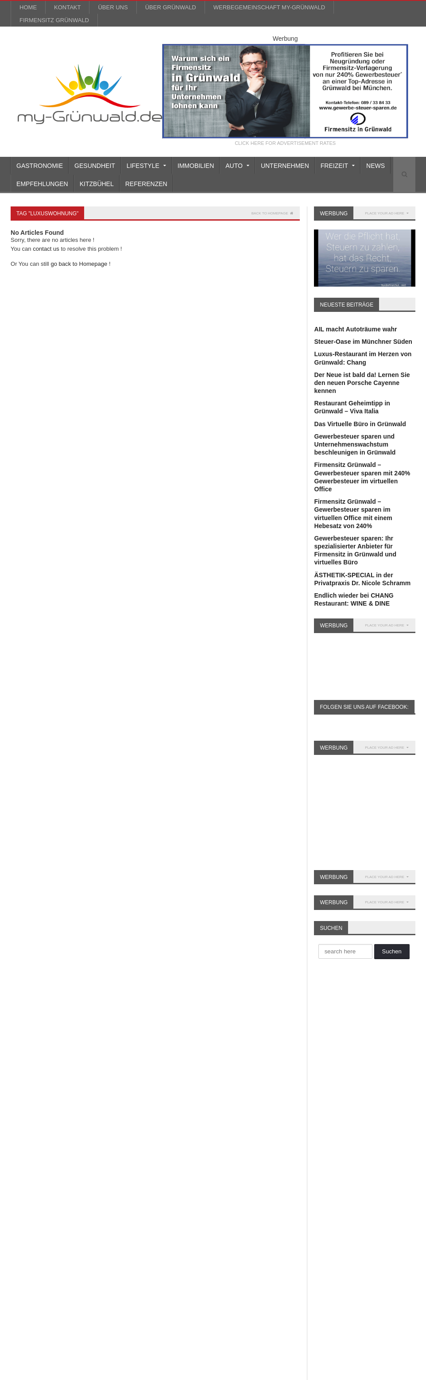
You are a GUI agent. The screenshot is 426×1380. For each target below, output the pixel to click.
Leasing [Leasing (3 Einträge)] (55, 1177)
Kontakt (67, 7)
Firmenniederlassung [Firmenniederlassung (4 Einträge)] (40, 1108)
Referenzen (146, 183)
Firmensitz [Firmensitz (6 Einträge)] (92, 1108)
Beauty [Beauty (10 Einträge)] (80, 1040)
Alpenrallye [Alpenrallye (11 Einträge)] (69, 1026)
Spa (155, 1194)
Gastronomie (39, 165)
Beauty (160, 1049)
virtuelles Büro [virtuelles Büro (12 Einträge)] (32, 1246)
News (375, 165)
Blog (297, 1371)
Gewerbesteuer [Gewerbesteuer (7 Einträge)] (97, 1122)
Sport (158, 1202)
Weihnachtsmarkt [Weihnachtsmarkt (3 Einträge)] (84, 1246)
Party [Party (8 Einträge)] (115, 1191)
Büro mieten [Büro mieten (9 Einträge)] (29, 1067)
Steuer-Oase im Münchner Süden (362, 341)
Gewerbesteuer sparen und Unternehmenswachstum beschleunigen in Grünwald (354, 444)
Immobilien (196, 165)
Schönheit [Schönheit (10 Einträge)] (110, 1218)
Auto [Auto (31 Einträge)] (54, 1040)
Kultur (159, 1146)
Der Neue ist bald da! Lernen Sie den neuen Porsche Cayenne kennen (361, 382)
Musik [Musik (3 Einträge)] (21, 1191)
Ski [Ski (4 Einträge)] (51, 1232)
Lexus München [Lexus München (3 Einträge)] (97, 1177)
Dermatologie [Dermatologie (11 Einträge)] (31, 1081)
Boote (158, 1057)
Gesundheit (94, 165)
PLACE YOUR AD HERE (387, 213)
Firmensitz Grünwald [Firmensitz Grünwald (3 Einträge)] (40, 1122)
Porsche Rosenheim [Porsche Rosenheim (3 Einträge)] (40, 1204)
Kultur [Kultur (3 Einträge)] (56, 1163)
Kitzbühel (97, 183)
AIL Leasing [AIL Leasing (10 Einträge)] (29, 1026)
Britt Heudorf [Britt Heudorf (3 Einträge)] (30, 1053)
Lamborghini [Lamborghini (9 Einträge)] (91, 1163)
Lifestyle (162, 1154)
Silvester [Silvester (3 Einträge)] (25, 1232)
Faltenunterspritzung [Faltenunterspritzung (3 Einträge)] (40, 1095)
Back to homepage (273, 213)
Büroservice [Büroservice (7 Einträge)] (71, 1067)
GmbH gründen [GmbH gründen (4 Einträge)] (103, 1136)
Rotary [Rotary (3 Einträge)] (76, 1218)
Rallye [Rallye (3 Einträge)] (22, 1218)
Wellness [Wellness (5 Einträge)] (25, 1259)
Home (28, 7)
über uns (113, 7)
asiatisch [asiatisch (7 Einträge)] (25, 1040)
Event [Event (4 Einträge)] (66, 1081)
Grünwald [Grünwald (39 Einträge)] (60, 1150)
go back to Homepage (78, 263)
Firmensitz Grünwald (54, 20)
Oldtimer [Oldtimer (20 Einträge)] (86, 1191)
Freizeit (160, 1097)
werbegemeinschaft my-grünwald (269, 7)
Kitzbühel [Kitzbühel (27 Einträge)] (95, 1150)
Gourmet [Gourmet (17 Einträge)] (25, 1150)
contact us (46, 248)
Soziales (162, 1186)
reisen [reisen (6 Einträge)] (49, 1218)
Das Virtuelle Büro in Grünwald (359, 424)
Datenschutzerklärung (391, 1371)
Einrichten (165, 1073)
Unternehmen (285, 165)
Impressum (348, 1371)
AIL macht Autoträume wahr (355, 329)
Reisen (160, 1178)
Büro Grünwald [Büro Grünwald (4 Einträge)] (77, 1053)
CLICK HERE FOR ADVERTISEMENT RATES (285, 143)
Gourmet (162, 1121)
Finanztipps (167, 1089)
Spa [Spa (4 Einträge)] (72, 1232)
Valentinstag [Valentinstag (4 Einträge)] (104, 1232)
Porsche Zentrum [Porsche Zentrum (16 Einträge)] (99, 1204)
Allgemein (164, 1025)
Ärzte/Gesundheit (175, 1033)
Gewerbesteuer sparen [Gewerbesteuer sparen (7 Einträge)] (43, 1136)
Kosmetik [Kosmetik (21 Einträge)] (25, 1163)
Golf (156, 1113)
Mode (158, 1162)
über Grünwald (170, 7)
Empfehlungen (42, 183)
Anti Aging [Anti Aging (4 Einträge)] (108, 1026)
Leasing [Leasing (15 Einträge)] (24, 1177)
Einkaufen (164, 1065)
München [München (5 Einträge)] (52, 1191)
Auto (157, 1041)
